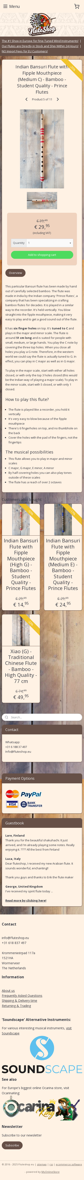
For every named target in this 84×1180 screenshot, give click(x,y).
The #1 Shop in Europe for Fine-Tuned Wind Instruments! (40, 41)
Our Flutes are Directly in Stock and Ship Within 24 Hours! (40, 46)
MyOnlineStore (50, 1171)
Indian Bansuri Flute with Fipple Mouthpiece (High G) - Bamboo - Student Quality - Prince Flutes (21, 564)
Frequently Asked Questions (22, 995)
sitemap (42, 1164)
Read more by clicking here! (25, 900)
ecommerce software (69, 1164)
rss (51, 1164)
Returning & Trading (16, 1006)
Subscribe (12, 1145)
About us (8, 990)
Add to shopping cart (42, 255)
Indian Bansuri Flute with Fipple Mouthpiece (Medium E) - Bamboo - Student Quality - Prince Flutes (63, 564)
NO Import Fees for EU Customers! (25, 51)
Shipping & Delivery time (19, 1000)
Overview (15, 273)
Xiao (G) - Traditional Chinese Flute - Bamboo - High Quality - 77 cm (21, 666)
